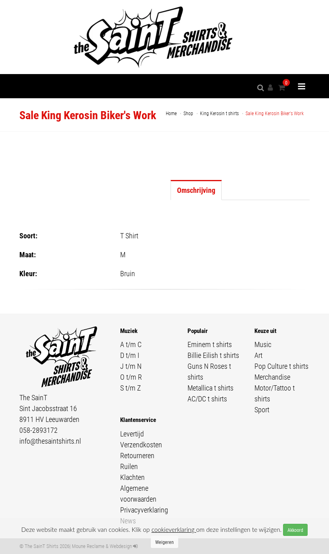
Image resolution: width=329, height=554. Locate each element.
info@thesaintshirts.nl (50, 441)
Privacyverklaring (144, 510)
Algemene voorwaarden (138, 493)
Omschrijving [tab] (196, 190)
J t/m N (131, 366)
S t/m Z (130, 388)
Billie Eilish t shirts (213, 355)
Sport (261, 409)
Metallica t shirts (210, 388)
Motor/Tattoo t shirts (274, 393)
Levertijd (132, 433)
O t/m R (131, 377)
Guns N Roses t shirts (209, 371)
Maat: (27, 254)
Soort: (28, 235)
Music (262, 344)
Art (258, 355)
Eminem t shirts (209, 344)
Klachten (132, 477)
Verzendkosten (141, 444)
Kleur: (28, 273)
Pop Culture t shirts (281, 366)
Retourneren (137, 455)
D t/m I (129, 355)
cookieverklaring (174, 529)
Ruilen (129, 466)
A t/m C (131, 344)
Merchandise (272, 377)
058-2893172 (38, 430)
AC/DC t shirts (207, 398)
